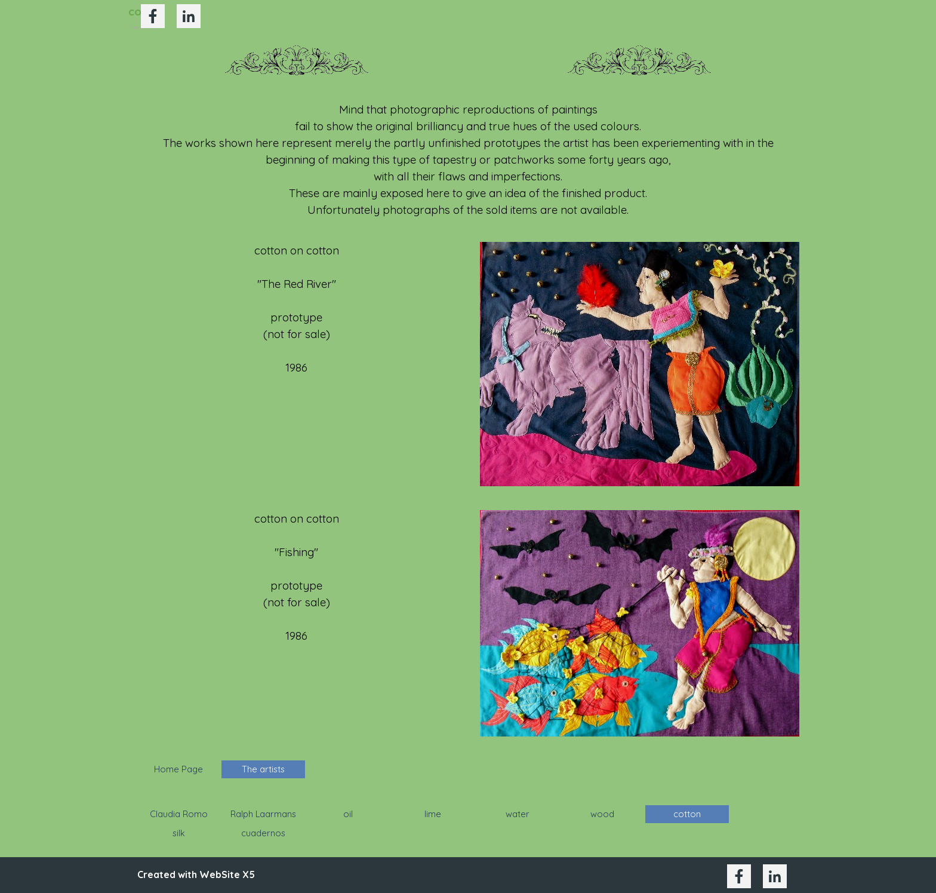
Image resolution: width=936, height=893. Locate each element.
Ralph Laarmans (263, 814)
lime (432, 814)
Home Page (178, 769)
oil (348, 814)
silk (179, 833)
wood (602, 814)
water (517, 814)
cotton (687, 814)
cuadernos (263, 833)
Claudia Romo (179, 814)
